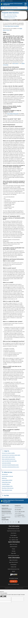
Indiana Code (13, 566)
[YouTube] (11, 522)
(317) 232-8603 (18, 509)
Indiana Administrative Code (13, 569)
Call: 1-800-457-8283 (13, 537)
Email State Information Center (13, 530)
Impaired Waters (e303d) (7, 480)
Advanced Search (13, 546)
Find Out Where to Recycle (7, 476)
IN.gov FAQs (13, 553)
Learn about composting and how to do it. (10, 466)
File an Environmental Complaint (6, 517)
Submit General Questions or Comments (7, 508)
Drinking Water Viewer (6, 482)
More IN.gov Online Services (7, 488)
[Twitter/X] (5, 522)
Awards (13, 571)
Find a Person (13, 533)
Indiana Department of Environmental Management (12, 4)
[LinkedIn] (13, 522)
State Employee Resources (13, 555)
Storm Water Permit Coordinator (12, 26)
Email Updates (13, 564)
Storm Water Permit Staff (12, 113)
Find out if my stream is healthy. (8, 453)
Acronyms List (5, 474)
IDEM (4, 14)
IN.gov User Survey (13, 544)
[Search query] (14, 8)
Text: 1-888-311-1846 (13, 539)
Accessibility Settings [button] (13, 578)
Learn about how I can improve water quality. (11, 455)
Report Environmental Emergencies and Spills (6, 511)
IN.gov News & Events (13, 562)
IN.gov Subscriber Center (7, 490)
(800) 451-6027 (22, 511)
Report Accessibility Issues (13, 584)
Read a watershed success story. (8, 459)
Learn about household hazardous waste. (10, 464)
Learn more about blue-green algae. (9, 460)
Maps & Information (13, 560)
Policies (13, 548)
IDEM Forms (4, 478)
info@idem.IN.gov (20, 515)
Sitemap (13, 551)
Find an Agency (13, 535)
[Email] (16, 522)
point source (15, 63)
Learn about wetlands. (6, 462)
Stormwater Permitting (11, 14)
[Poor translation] (4, 596)
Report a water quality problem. (8, 457)
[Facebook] (3, 522)
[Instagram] (8, 522)
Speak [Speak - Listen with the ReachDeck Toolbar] (13, 581)
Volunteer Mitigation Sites (7, 486)
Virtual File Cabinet (6, 484)
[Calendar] (19, 522)
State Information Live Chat (13, 528)
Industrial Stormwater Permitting (10, 16)
